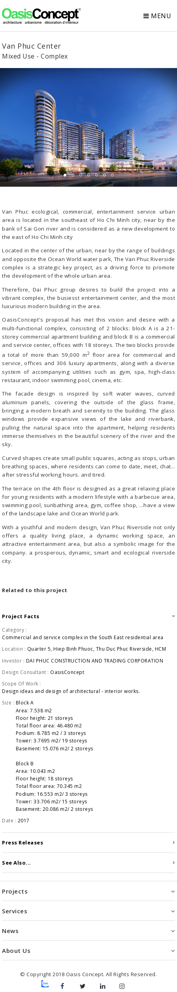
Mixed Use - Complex (35, 56)
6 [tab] (104, 175)
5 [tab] (96, 175)
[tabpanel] (88, 127)
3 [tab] (81, 175)
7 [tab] (112, 175)
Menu (157, 15)
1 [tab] (65, 175)
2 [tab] (73, 175)
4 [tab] (88, 175)
